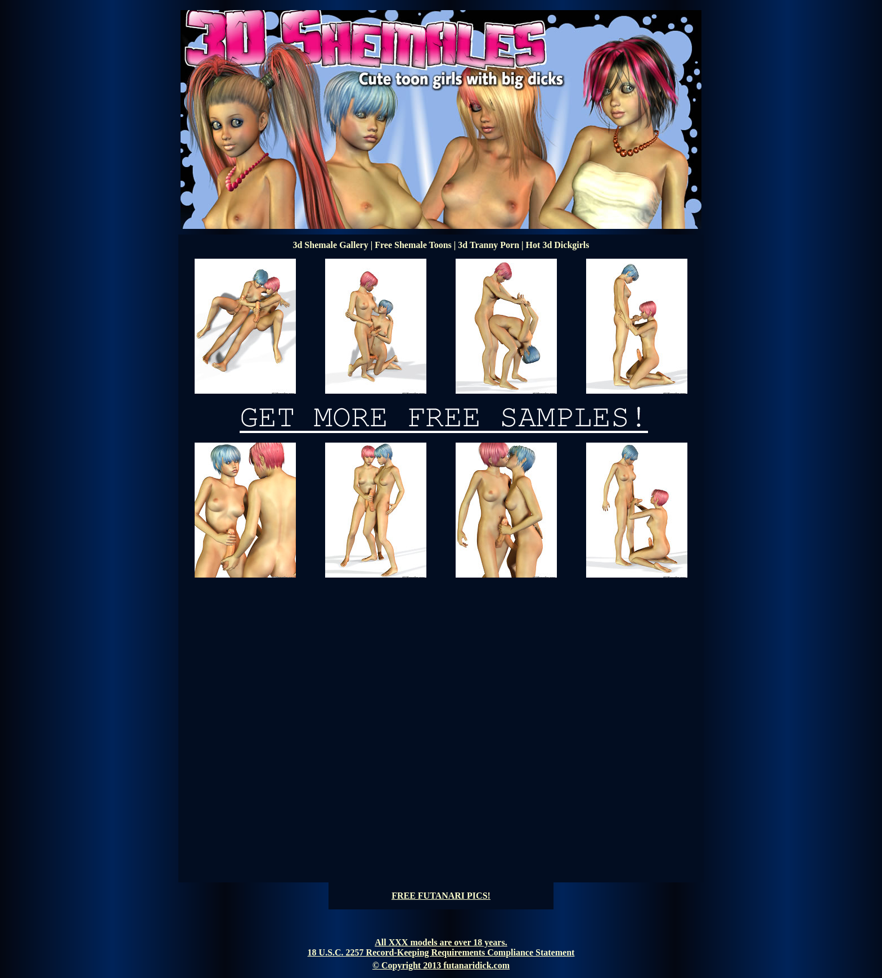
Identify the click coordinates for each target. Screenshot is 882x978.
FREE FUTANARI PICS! (441, 895)
